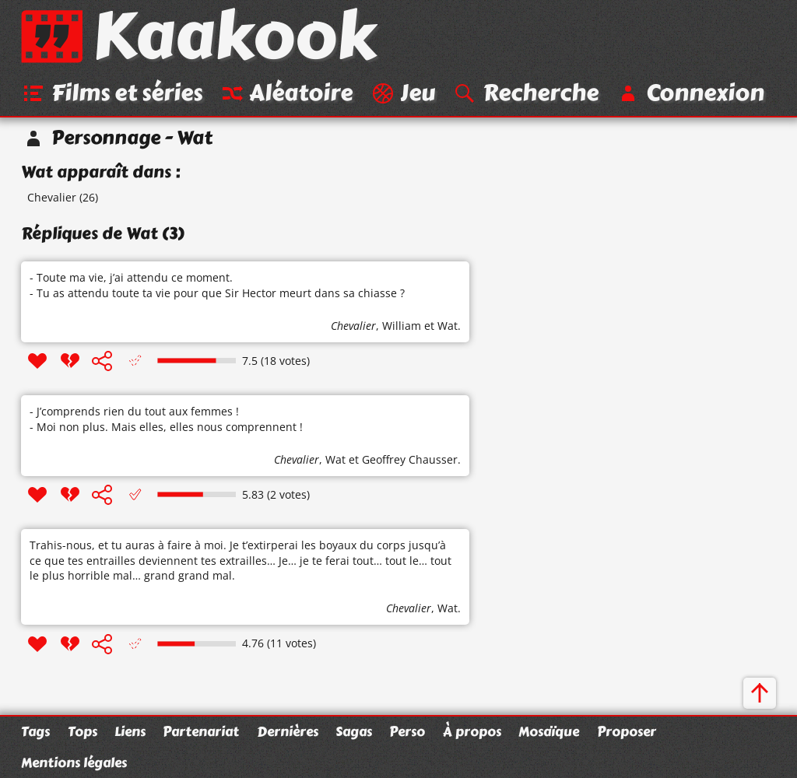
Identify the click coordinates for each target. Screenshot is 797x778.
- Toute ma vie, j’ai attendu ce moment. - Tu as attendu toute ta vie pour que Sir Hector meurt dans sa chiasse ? (217, 285)
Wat (447, 325)
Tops (82, 731)
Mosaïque (548, 731)
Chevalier (51, 197)
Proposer (626, 731)
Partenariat (201, 731)
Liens (130, 731)
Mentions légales (74, 762)
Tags (35, 731)
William (401, 325)
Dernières (287, 731)
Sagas (353, 731)
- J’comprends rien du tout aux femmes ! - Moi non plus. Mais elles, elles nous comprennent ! (166, 419)
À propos (472, 731)
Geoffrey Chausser (410, 459)
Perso (407, 731)
